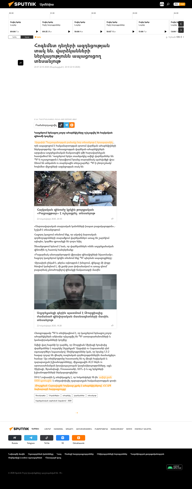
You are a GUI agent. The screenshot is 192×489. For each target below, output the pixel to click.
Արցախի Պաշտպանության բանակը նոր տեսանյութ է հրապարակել (74, 142)
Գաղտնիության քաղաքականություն (147, 454)
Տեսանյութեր (40, 395)
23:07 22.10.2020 (41, 67)
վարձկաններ (79, 395)
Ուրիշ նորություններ (51, 25)
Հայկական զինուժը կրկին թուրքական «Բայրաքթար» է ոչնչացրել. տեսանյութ (69, 211)
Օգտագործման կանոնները (40, 454)
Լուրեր (13, 25)
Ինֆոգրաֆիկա (101, 429)
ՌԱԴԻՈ (129, 429)
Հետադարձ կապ (53, 457)
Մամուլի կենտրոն (143, 429)
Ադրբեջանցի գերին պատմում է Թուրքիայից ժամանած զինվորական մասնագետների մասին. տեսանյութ (73, 316)
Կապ (59, 454)
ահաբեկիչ (67, 395)
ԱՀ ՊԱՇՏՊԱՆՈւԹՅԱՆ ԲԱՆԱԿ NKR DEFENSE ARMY (56, 119)
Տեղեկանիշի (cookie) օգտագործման (25, 457)
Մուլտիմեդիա (54, 395)
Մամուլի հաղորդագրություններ (79, 454)
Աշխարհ (69, 429)
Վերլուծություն (84, 429)
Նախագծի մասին (16, 454)
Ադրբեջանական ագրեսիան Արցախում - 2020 (53, 401)
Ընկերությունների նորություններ (112, 454)
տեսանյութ (92, 395)
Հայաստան (58, 429)
